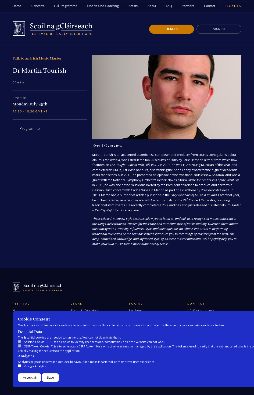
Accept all (29, 377)
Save (50, 377)
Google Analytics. (35, 366)
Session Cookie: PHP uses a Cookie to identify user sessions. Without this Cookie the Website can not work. (94, 342)
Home (17, 310)
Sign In (219, 29)
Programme (29, 128)
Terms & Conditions (85, 310)
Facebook (136, 310)
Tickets (171, 29)
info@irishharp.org (200, 310)
